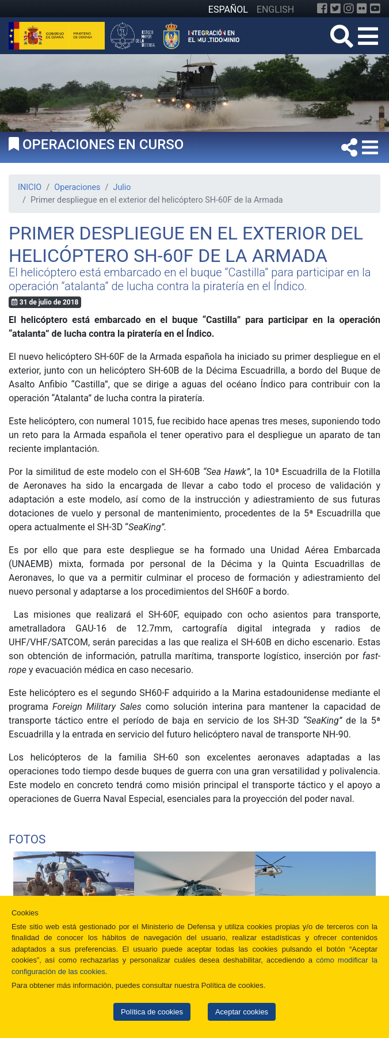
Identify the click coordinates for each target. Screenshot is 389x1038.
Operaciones (77, 187)
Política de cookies (152, 1011)
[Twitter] (335, 9)
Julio (122, 187)
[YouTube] (375, 9)
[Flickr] (362, 9)
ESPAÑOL (228, 9)
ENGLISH (275, 9)
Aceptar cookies (241, 1011)
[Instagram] (349, 9)
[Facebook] (322, 9)
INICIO (29, 187)
